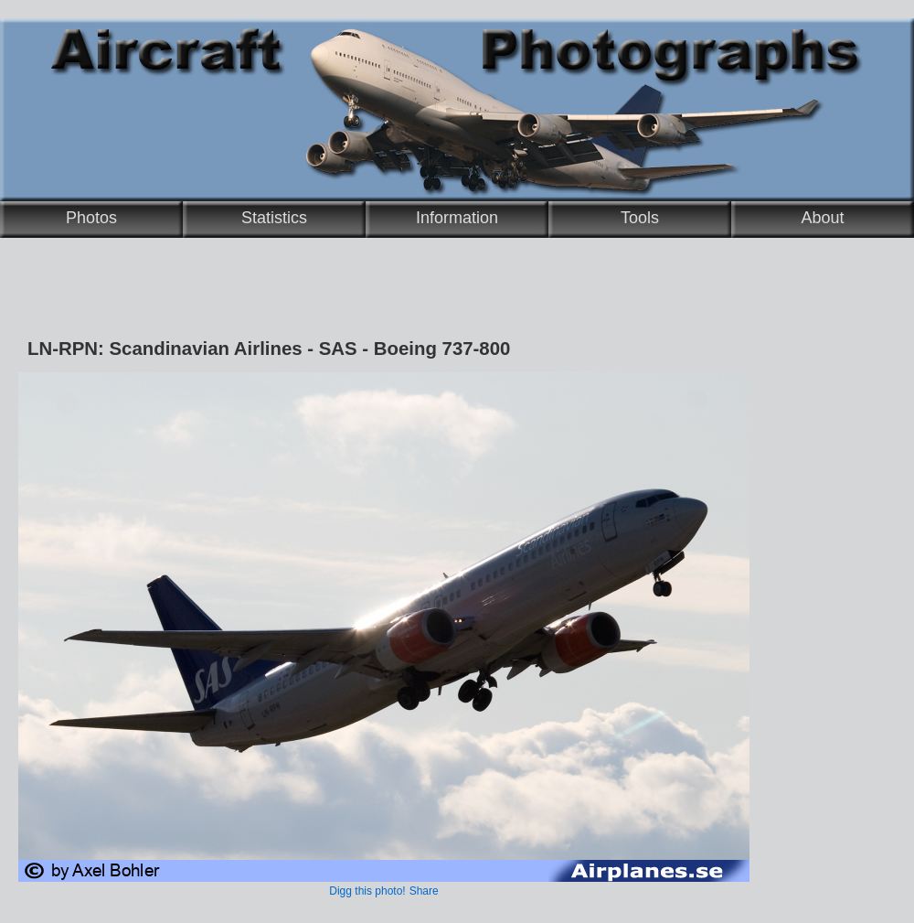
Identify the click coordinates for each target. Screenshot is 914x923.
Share (424, 891)
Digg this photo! (367, 891)
